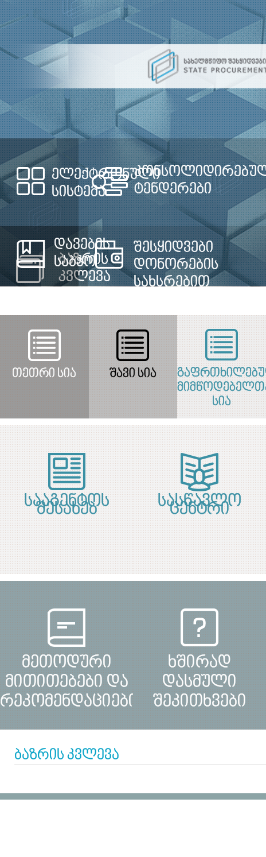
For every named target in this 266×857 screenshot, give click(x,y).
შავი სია (133, 374)
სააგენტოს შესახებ (66, 505)
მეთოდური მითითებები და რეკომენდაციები (66, 672)
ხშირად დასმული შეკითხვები (200, 672)
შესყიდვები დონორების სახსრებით (176, 265)
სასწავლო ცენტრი (199, 505)
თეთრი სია (44, 374)
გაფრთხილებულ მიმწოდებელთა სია (221, 382)
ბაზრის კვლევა (66, 755)
